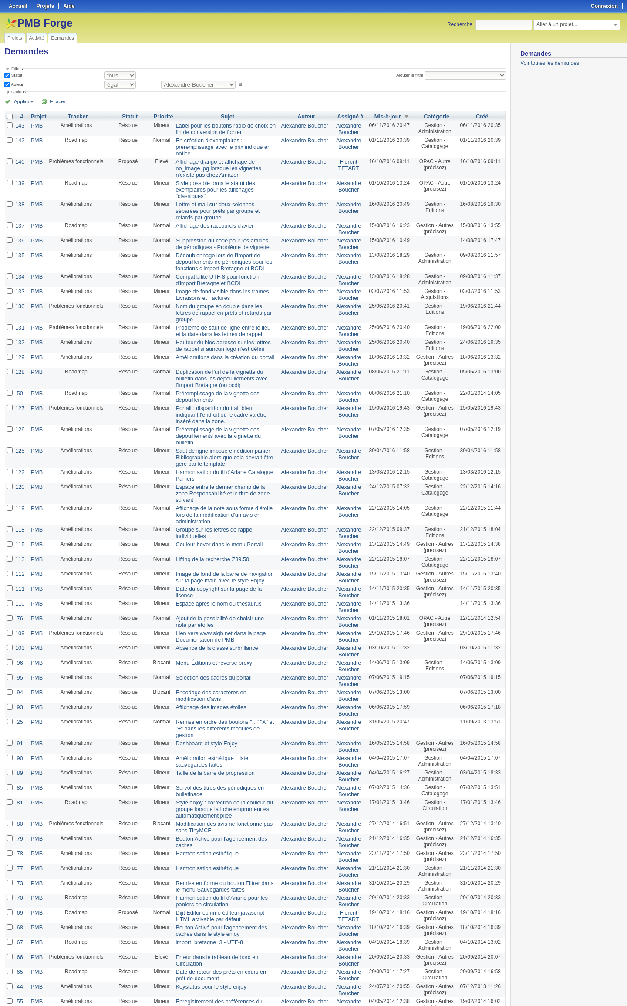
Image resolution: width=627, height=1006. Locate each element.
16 (19, 942)
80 (19, 733)
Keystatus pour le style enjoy (207, 886)
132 (19, 305)
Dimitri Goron (347, 931)
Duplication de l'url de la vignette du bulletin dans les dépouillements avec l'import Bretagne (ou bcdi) (224, 339)
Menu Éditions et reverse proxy (210, 588)
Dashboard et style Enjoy (203, 657)
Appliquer (23, 101)
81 (19, 713)
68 (19, 831)
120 (19, 434)
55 (19, 900)
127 (19, 366)
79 (19, 747)
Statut (16, 75)
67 (19, 844)
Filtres (17, 68)
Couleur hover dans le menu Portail (215, 476)
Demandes (62, 37)
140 (19, 153)
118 (19, 462)
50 (19, 353)
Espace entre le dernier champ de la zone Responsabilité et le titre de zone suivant (222, 437)
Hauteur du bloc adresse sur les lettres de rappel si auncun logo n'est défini (222, 308)
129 (19, 319)
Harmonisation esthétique (203, 761)
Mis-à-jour (386, 117)
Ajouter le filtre (411, 75)
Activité (36, 37)
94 (19, 615)
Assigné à (349, 117)
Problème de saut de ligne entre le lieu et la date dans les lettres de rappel (224, 294)
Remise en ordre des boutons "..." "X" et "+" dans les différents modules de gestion (224, 646)
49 (19, 914)
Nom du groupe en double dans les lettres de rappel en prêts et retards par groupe (222, 280)
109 (19, 560)
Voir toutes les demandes (549, 63)
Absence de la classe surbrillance (213, 574)
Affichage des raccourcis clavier (211, 201)
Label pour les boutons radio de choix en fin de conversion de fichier (224, 128)
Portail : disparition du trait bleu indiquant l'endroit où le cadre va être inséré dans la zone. (222, 372)
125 (19, 400)
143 (19, 125)
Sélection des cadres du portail (210, 602)
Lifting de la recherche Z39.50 (208, 490)
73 (19, 789)
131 (19, 291)
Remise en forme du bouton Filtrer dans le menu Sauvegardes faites (223, 792)
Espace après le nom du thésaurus (214, 532)
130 (19, 277)
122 (19, 420)
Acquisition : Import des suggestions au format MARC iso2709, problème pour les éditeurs (222, 962)
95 (19, 602)
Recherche (459, 24)
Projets (14, 37)
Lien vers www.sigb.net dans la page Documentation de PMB (216, 563)
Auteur (17, 84)
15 (19, 956)
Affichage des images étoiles (207, 629)
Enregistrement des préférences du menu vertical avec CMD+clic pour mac (222, 903)
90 (19, 671)
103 (19, 574)
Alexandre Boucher (305, 125)
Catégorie (436, 117)
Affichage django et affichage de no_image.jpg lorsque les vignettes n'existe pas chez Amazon (223, 159)
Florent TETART (348, 156)
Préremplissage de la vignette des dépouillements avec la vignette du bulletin (223, 390)
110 (19, 532)
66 (19, 858)
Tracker (76, 117)
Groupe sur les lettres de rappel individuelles (225, 462)
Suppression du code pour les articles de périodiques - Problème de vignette (221, 218)
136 (19, 215)
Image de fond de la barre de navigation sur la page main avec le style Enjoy (224, 507)
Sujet (227, 117)
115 (19, 476)
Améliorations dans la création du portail (220, 319)
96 (19, 588)
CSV (487, 989)
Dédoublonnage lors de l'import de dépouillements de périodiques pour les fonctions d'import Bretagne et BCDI (219, 235)
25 (19, 643)
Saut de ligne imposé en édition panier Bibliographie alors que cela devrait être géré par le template (226, 406)
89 (19, 685)
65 (19, 872)
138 (19, 187)
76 (19, 546)
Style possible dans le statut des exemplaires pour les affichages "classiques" (225, 176)
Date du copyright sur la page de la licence (223, 518)
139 (19, 173)
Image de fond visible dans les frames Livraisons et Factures (218, 266)
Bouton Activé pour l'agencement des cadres (225, 747)
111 (19, 518)
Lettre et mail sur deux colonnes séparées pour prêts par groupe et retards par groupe (224, 190)
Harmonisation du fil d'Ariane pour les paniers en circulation (217, 806)
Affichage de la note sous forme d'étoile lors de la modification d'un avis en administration (226, 451)
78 (19, 761)
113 (19, 490)
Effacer (52, 101)
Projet (37, 117)
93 (19, 629)
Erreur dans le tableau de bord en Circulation (226, 858)
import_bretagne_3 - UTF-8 (205, 844)
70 (19, 803)
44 (19, 886)
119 (19, 448)
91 (19, 657)
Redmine (291, 1001)
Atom (473, 989)
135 (19, 229)
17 (19, 928)
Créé (482, 117)
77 (19, 775)
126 (19, 387)
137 (19, 201)
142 (19, 139)
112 (19, 504)
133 (19, 263)
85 (19, 699)
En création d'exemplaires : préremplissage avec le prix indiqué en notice (224, 142)
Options (18, 91)
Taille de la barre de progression (211, 685)
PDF (501, 989)
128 (19, 333)
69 (19, 817)
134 (19, 249)
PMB (35, 125)
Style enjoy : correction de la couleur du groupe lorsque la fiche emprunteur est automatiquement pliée (220, 719)
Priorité (161, 117)
